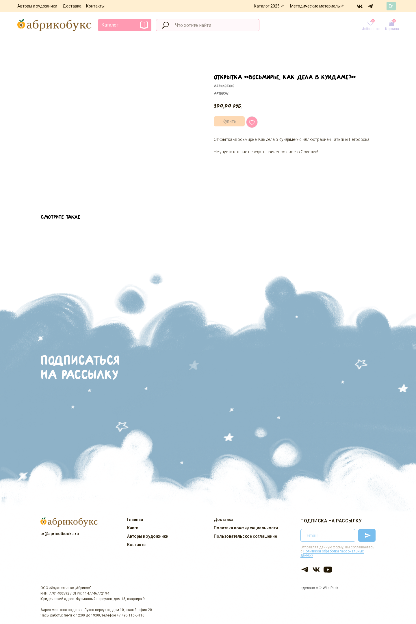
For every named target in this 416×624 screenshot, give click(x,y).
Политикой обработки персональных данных (332, 553)
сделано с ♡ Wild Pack (319, 588)
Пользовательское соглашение (245, 536)
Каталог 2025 (267, 6)
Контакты (95, 6)
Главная (135, 519)
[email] (327, 535)
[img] (360, 6)
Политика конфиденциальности (246, 528)
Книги (132, 528)
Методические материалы (315, 6)
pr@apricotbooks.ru (59, 533)
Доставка (72, 6)
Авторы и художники (37, 6)
